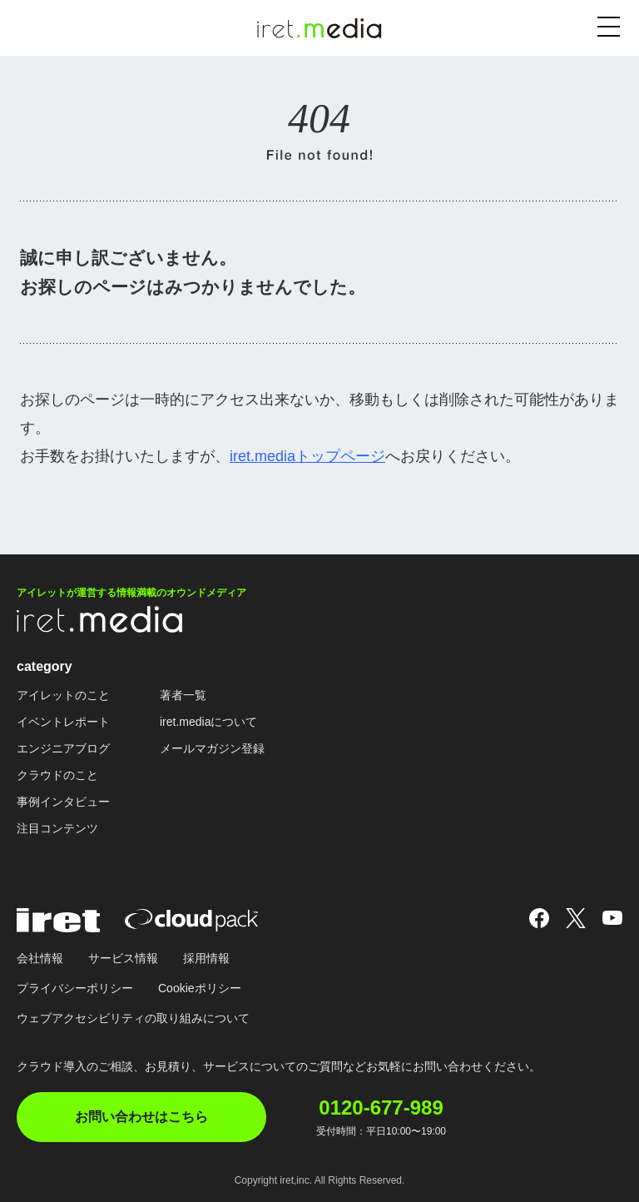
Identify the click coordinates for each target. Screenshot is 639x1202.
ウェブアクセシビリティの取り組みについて (133, 1018)
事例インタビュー (63, 801)
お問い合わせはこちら (141, 1117)
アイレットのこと (63, 695)
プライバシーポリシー (75, 988)
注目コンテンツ (57, 828)
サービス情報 (123, 958)
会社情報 (40, 958)
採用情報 (206, 958)
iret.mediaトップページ (307, 456)
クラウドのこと (57, 775)
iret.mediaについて (208, 721)
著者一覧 (183, 695)
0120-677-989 (381, 1108)
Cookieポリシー (199, 988)
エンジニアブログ (63, 748)
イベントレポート (63, 721)
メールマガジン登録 (212, 748)
